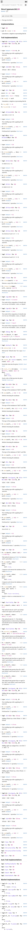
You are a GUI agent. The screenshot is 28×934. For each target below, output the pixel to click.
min (5, 439)
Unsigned (11, 41)
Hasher (14, 359)
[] (7, 11)
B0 (26, 2)
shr (5, 759)
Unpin (7, 872)
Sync (7, 870)
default (6, 348)
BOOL (7, 96)
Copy (7, 842)
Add (3, 43)
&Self (14, 288)
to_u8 (5, 104)
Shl (3, 690)
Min (7, 431)
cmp (5, 552)
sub (5, 810)
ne (5, 614)
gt (5, 665)
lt (5, 642)
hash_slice (8, 369)
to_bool (6, 107)
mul (5, 494)
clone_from (8, 286)
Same (10, 913)
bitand (6, 126)
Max (7, 384)
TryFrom (14, 916)
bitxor (6, 222)
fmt (5, 334)
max (5, 393)
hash (5, 359)
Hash (7, 357)
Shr (3, 743)
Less (13, 311)
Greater (15, 299)
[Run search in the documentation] (12, 5)
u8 (9, 93)
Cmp (7, 297)
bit (15, 9)
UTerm (18, 67)
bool (11, 96)
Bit (20, 41)
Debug (8, 332)
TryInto (14, 924)
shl (5, 707)
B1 (19, 112)
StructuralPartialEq (13, 851)
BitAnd (8, 112)
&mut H (16, 371)
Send (7, 867)
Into (12, 907)
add (5, 58)
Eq (6, 845)
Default (9, 345)
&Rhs (3, 616)
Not (7, 526)
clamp (6, 587)
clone (6, 280)
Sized (9, 375)
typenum (10, 9)
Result (17, 336)
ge (5, 676)
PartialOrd (16, 593)
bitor (6, 175)
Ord (7, 550)
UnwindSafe (9, 875)
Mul (3, 480)
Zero (7, 856)
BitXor (8, 207)
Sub (3, 795)
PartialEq (9, 602)
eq (5, 605)
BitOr (8, 161)
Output (8, 50)
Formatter (5, 336)
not (5, 541)
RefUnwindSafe (10, 864)
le (5, 654)
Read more (20, 62)
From (10, 904)
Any (9, 883)
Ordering (6, 554)
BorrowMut (12, 896)
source (3, 11)
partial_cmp (8, 631)
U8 (6, 93)
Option (15, 633)
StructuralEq (10, 848)
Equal (14, 323)
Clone (8, 278)
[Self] (5, 371)
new (8, 31)
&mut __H (10, 361)
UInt (13, 43)
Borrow (10, 890)
